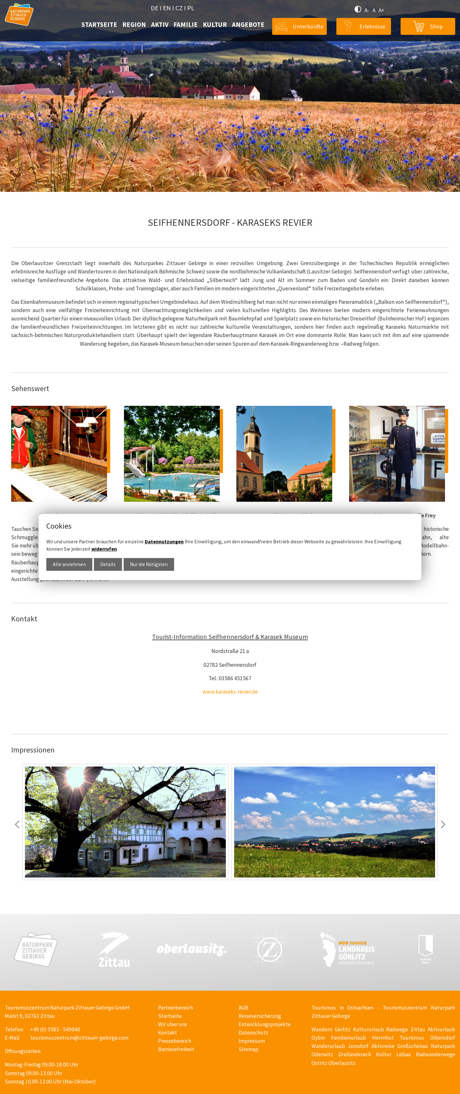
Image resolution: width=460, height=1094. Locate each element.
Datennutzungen (164, 542)
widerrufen (104, 549)
